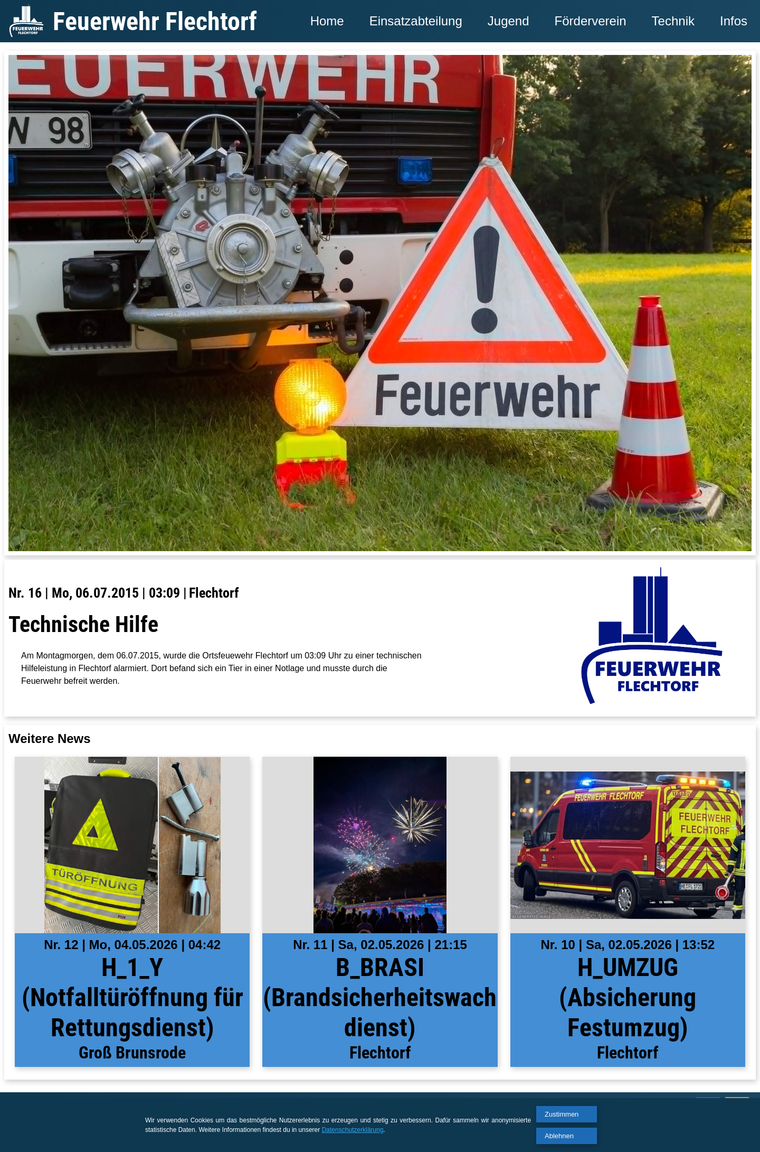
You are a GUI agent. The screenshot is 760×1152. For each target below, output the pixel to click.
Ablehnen (559, 1136)
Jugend (508, 21)
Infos (733, 21)
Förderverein (590, 21)
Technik (673, 21)
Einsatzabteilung (415, 21)
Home (327, 21)
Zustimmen (561, 1114)
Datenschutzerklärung (353, 1130)
